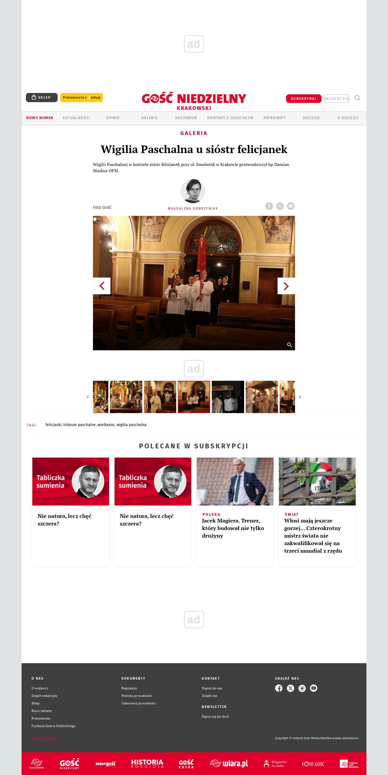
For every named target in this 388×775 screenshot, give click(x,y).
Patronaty (275, 118)
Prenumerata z (82, 98)
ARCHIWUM (186, 118)
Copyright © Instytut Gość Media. (297, 738)
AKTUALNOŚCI (76, 118)
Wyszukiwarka (357, 98)
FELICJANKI (53, 425)
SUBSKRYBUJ (303, 99)
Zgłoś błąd (44, 738)
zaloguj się (336, 99)
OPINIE (113, 118)
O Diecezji (347, 118)
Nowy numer (39, 118)
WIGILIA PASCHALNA (132, 425)
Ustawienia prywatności (139, 703)
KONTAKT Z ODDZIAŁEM (230, 118)
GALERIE (149, 118)
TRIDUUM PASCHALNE (79, 425)
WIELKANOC (106, 425)
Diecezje (311, 118)
